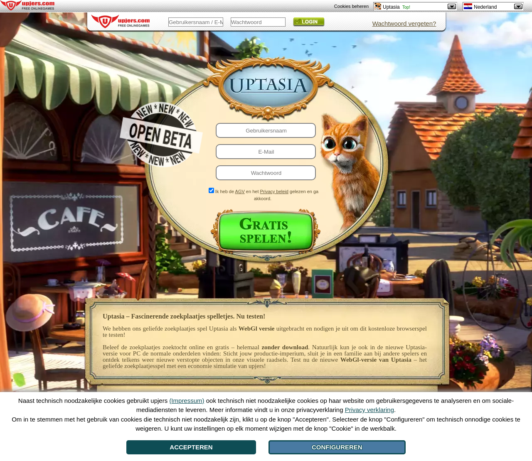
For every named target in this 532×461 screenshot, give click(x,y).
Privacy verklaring (369, 409)
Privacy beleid (274, 191)
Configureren (337, 447)
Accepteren (191, 447)
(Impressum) (186, 400)
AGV (240, 191)
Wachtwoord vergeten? (404, 23)
